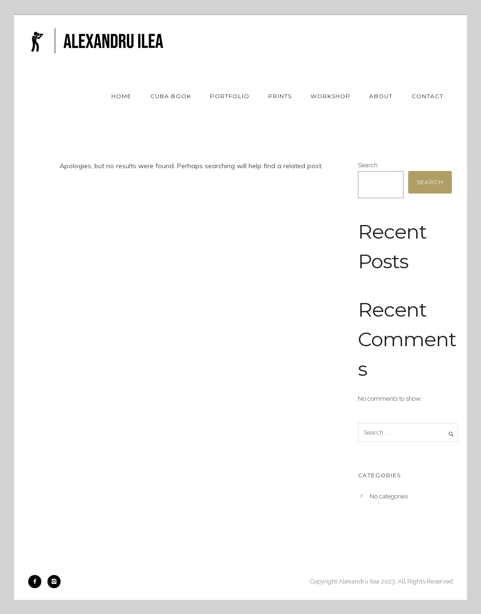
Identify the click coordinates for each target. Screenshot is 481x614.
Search (368, 165)
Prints (280, 96)
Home (121, 96)
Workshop (330, 96)
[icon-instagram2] (54, 581)
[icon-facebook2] (37, 581)
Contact (427, 96)
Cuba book (170, 96)
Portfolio (229, 96)
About (381, 96)
